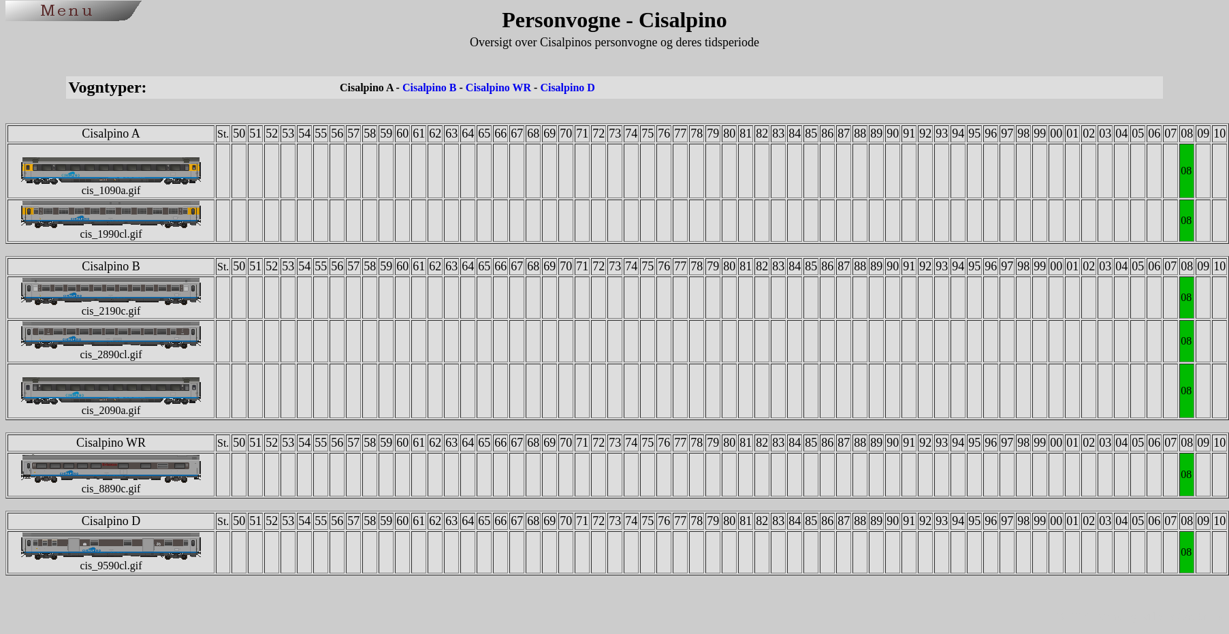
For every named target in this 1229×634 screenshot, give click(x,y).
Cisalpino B (429, 87)
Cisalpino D (567, 87)
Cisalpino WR (498, 87)
